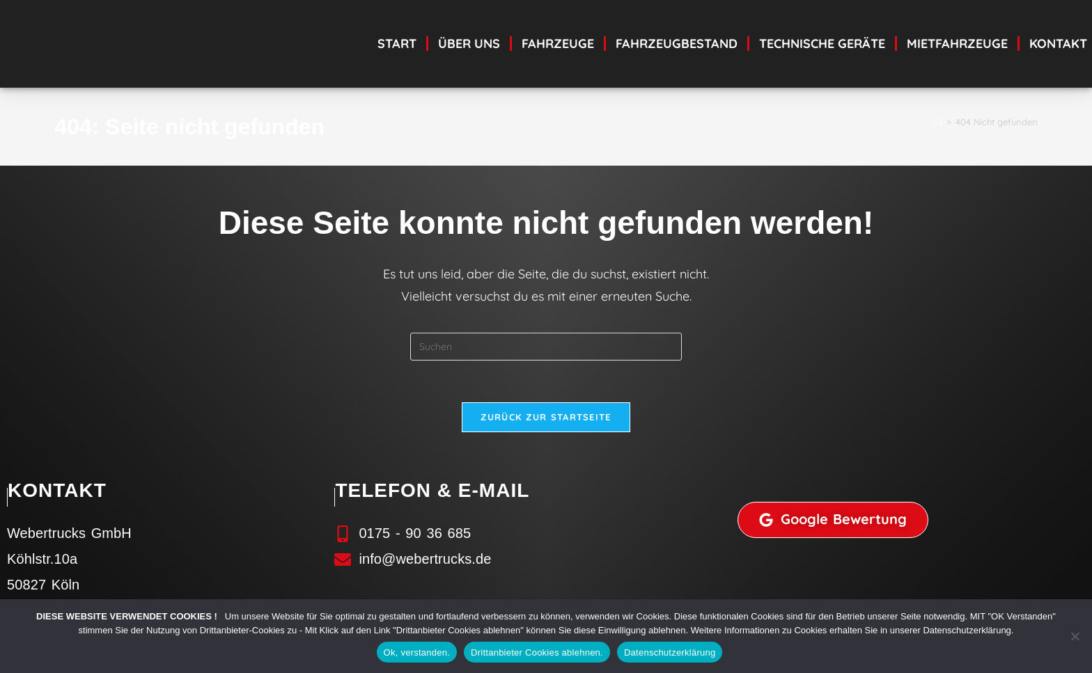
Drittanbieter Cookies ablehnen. (537, 652)
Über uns (469, 43)
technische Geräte (822, 43)
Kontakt (1058, 43)
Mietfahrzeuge (957, 43)
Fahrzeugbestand (677, 43)
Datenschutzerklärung (669, 652)
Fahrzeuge (558, 43)
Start (396, 43)
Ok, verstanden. (417, 652)
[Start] (937, 121)
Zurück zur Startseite (546, 416)
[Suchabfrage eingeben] (546, 347)
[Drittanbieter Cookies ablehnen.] (1075, 636)
